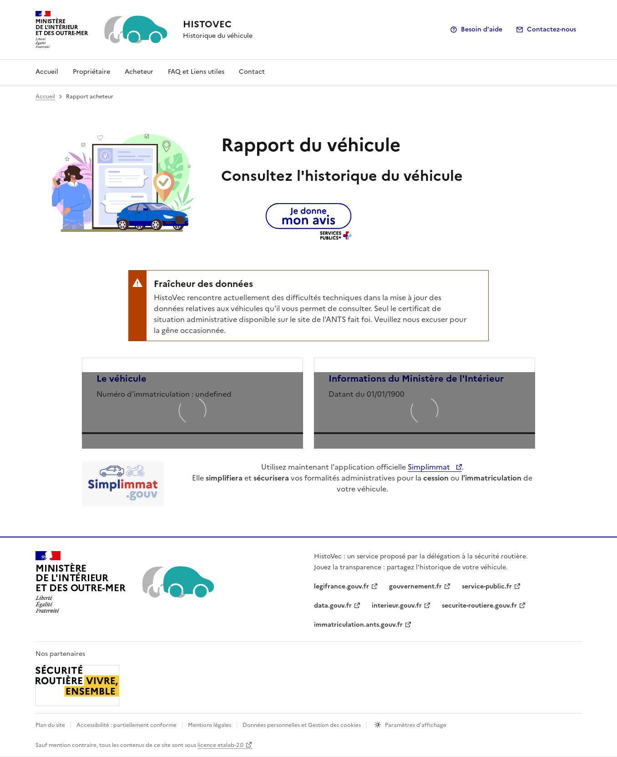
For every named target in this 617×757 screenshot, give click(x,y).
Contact (252, 72)
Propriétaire (91, 72)
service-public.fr (487, 586)
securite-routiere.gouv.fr (479, 605)
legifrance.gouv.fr (341, 586)
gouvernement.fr (415, 586)
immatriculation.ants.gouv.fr (358, 624)
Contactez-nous (551, 29)
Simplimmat (430, 466)
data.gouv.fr (333, 605)
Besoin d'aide (481, 29)
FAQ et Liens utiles (196, 72)
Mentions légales (209, 725)
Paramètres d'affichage (415, 725)
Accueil (46, 72)
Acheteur (139, 72)
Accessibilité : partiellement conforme (126, 725)
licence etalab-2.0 (220, 745)
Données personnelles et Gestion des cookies (302, 725)
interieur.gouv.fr (397, 605)
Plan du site (50, 725)
